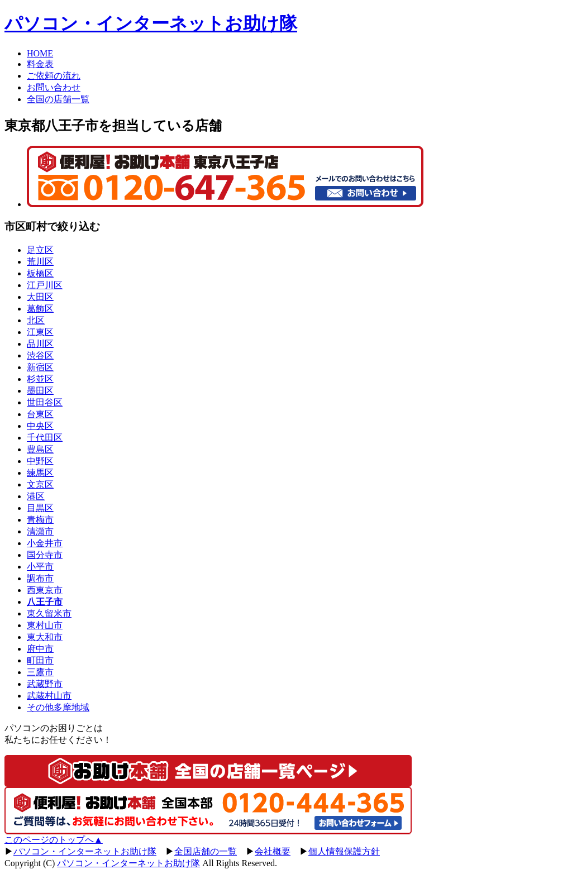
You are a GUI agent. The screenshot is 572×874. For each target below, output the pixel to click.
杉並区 (40, 379)
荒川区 (40, 261)
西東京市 (45, 590)
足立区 (40, 250)
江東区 (40, 332)
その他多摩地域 (58, 707)
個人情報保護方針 (344, 851)
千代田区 (45, 437)
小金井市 (45, 543)
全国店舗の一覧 (205, 851)
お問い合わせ (53, 87)
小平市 (40, 566)
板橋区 (40, 273)
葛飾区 (40, 308)
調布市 (40, 578)
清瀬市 (40, 531)
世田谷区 (45, 402)
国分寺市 (45, 555)
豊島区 (40, 449)
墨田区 (40, 390)
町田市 (40, 660)
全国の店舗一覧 (58, 99)
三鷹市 (40, 672)
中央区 (40, 426)
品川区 (40, 343)
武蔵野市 (45, 684)
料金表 (40, 64)
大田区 (40, 297)
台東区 (40, 414)
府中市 (40, 648)
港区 (36, 496)
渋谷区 (40, 355)
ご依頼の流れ (53, 75)
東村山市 (45, 625)
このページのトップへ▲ (53, 839)
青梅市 (40, 519)
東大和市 (45, 637)
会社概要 (272, 851)
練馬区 (40, 472)
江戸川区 (45, 285)
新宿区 (40, 367)
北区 (36, 320)
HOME (40, 53)
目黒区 (40, 508)
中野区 (40, 461)
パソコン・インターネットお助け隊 (150, 23)
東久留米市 (49, 613)
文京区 (40, 484)
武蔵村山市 (49, 695)
